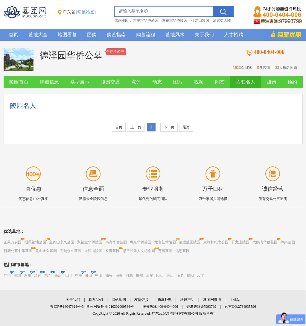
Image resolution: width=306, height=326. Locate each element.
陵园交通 (110, 81)
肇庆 (58, 275)
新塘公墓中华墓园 (18, 251)
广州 (7, 275)
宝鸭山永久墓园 (61, 242)
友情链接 (141, 300)
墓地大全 (38, 34)
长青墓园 (112, 251)
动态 (157, 81)
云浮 (200, 275)
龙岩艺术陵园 (165, 242)
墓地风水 (175, 34)
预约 (292, 81)
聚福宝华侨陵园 (174, 20)
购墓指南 (116, 34)
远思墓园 (182, 251)
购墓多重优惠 (283, 35)
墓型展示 (79, 81)
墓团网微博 (212, 300)
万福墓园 (165, 251)
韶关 (119, 275)
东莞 (47, 275)
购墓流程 (145, 34)
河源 (129, 275)
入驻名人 (245, 81)
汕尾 (149, 275)
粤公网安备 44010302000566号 (110, 306)
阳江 (159, 275)
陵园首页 (18, 81)
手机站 (234, 300)
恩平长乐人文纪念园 (139, 251)
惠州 (27, 275)
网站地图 (119, 300)
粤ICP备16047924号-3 (67, 306)
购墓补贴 (164, 300)
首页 (13, 34)
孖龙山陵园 (200, 20)
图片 (178, 81)
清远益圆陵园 (189, 242)
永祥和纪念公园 (216, 242)
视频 (199, 81)
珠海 (78, 275)
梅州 (139, 275)
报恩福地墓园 (35, 242)
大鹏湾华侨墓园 (145, 20)
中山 (98, 275)
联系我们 (96, 300)
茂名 (180, 275)
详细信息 (49, 81)
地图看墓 (67, 34)
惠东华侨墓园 (140, 242)
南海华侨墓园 (116, 242)
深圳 (17, 275)
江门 (68, 275)
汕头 (108, 275)
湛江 (169, 275)
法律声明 (187, 300)
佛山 (88, 275)
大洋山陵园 (93, 251)
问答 (220, 81)
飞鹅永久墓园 (70, 251)
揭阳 (190, 275)
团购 (92, 34)
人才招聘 (233, 34)
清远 (37, 275)
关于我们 (204, 34)
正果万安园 (13, 242)
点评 (136, 81)
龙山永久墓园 (46, 251)
